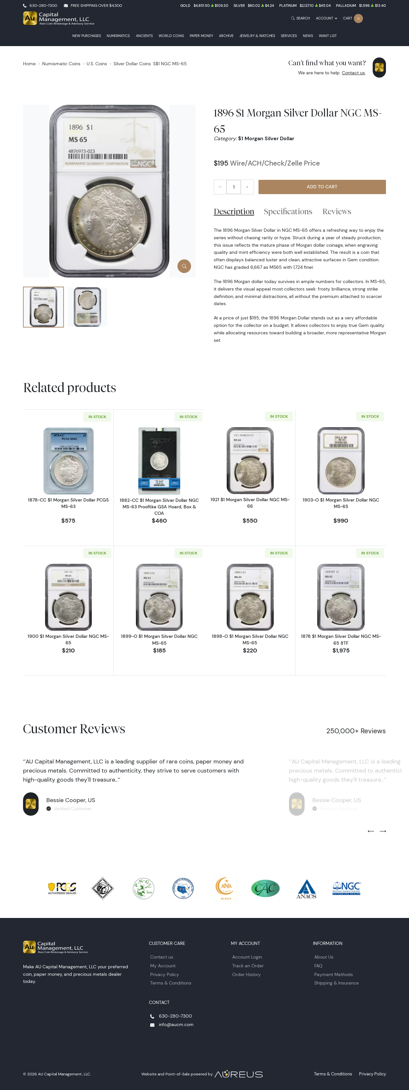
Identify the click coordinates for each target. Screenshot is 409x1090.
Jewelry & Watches (257, 36)
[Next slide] (383, 830)
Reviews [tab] (336, 211)
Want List (328, 36)
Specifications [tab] (288, 211)
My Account (162, 964)
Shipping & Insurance (336, 982)
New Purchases (86, 36)
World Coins (171, 36)
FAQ (318, 964)
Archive (226, 36)
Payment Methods (333, 973)
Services (289, 36)
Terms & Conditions (170, 982)
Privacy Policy (164, 973)
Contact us (353, 73)
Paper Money (201, 36)
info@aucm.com (176, 1023)
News (308, 36)
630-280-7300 (43, 5)
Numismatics (118, 36)
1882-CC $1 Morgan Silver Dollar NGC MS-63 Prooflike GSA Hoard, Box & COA (159, 506)
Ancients (144, 36)
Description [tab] (234, 211)
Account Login (247, 956)
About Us (323, 956)
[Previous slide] (371, 830)
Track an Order (248, 964)
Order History (246, 973)
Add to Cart (322, 187)
